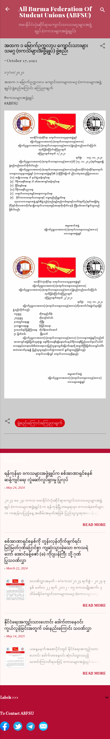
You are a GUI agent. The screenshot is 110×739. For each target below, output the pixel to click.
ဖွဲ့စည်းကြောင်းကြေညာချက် (39, 422)
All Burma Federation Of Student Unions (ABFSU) (55, 12)
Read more (94, 525)
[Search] (102, 11)
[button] (102, 47)
